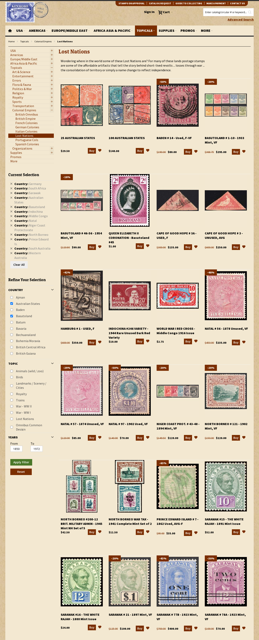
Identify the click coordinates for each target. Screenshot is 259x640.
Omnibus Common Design (29, 427)
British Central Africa (30, 347)
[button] (100, 151)
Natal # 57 (82, 424)
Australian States (28, 304)
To (32, 443)
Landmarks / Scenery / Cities (31, 385)
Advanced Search (241, 19)
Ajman (20, 297)
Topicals (24, 41)
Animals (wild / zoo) (30, 371)
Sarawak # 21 (130, 614)
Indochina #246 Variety (129, 332)
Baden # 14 (174, 138)
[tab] (31, 322)
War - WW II (24, 406)
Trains (20, 400)
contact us (237, 3)
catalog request (160, 3)
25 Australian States (78, 138)
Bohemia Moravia (28, 341)
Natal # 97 (128, 424)
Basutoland (24, 316)
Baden (20, 310)
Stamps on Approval (132, 3)
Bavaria (21, 328)
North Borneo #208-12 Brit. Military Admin (81, 523)
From (14, 443)
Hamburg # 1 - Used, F (77, 328)
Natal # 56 (226, 328)
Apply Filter (21, 462)
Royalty (21, 394)
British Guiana (26, 353)
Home (11, 41)
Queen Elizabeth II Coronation (129, 237)
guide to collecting (188, 3)
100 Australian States (127, 138)
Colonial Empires (43, 41)
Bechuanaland (26, 335)
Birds (19, 377)
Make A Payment (216, 3)
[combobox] (228, 12)
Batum (20, 322)
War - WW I (23, 412)
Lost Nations (25, 419)
